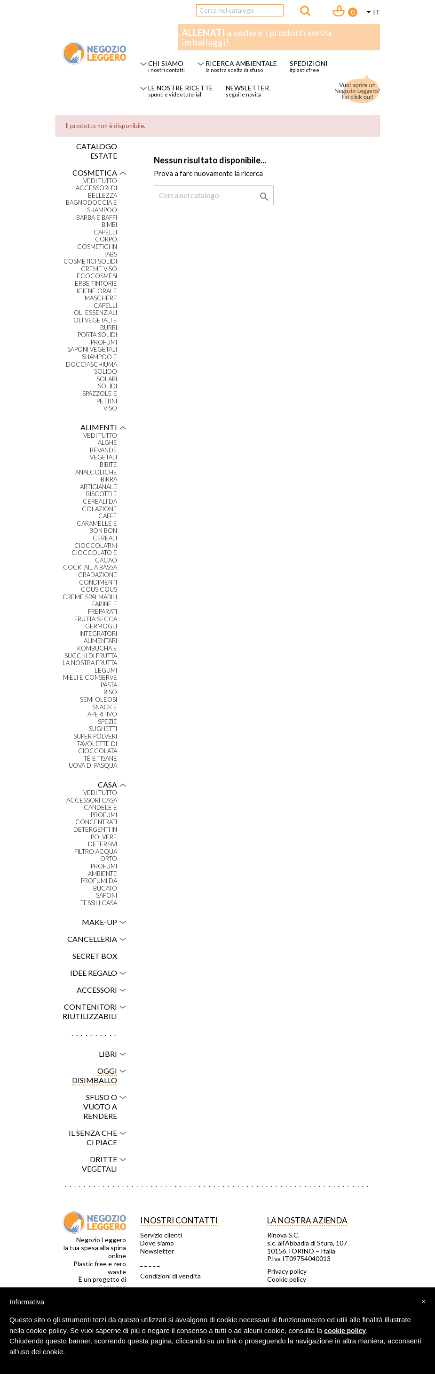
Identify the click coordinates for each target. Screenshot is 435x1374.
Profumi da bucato (99, 884)
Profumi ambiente (102, 870)
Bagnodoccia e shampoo (91, 206)
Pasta (109, 685)
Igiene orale (97, 291)
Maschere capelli (101, 302)
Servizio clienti (161, 1235)
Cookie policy (286, 1279)
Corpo (106, 239)
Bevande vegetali (103, 454)
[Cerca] (240, 10)
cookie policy (345, 1330)
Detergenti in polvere (95, 833)
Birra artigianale (98, 483)
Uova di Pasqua (93, 765)
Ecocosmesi (97, 276)
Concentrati (96, 822)
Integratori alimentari (98, 637)
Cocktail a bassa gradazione (90, 571)
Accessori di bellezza (96, 192)
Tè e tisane (100, 758)
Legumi (106, 670)
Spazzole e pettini (99, 397)
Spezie (107, 721)
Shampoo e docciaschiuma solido (91, 364)
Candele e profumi (100, 811)
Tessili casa (98, 903)
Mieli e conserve (90, 677)
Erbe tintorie (96, 283)
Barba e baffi (96, 217)
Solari (106, 379)
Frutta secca (95, 619)
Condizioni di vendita (170, 1276)
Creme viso (99, 269)
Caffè (107, 516)
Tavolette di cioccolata (97, 747)
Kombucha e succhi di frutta (90, 652)
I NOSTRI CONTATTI (179, 1220)
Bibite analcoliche (96, 468)
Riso (110, 692)
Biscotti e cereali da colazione (99, 501)
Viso (110, 408)
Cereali (105, 538)
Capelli (105, 232)
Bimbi (109, 224)
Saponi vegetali (92, 349)
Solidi (107, 386)
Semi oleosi (98, 699)
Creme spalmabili (90, 597)
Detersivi (102, 844)
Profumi (104, 342)
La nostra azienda (307, 1220)
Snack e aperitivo (102, 711)
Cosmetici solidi (90, 261)
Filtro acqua (95, 851)
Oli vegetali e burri (95, 324)
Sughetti (103, 728)
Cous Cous (99, 589)
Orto (108, 858)
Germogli (101, 626)
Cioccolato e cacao (94, 556)
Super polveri (95, 736)
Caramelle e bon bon (97, 527)
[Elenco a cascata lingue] (371, 12)
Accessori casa (91, 800)
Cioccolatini (95, 545)
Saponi (106, 895)
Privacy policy (287, 1271)
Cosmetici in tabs (97, 250)
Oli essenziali (95, 312)
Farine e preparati (102, 608)
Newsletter (157, 1251)
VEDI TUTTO (100, 181)
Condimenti (98, 582)
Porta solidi (97, 334)
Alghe (107, 442)
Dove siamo (157, 1243)
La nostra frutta (90, 663)
